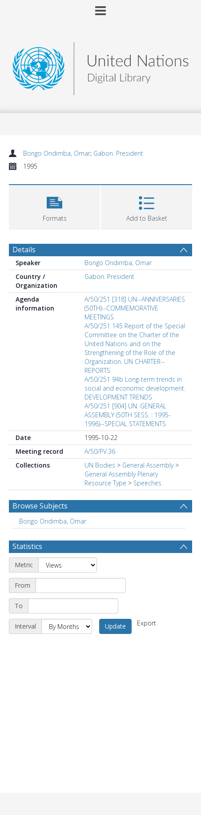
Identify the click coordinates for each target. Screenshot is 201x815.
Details (24, 249)
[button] (54, 206)
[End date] (73, 605)
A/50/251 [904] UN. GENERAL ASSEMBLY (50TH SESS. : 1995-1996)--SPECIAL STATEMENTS (127, 415)
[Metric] (67, 565)
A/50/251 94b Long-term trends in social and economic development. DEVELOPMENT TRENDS (134, 388)
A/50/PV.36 (99, 451)
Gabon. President (118, 153)
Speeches (147, 483)
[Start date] (81, 585)
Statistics (27, 546)
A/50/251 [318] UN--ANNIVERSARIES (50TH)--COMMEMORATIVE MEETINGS (134, 308)
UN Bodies (99, 465)
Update (115, 626)
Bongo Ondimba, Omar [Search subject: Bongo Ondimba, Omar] (52, 521)
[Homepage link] (101, 66)
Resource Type (105, 483)
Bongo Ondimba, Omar (56, 153)
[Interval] (66, 626)
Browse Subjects (40, 506)
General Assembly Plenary (121, 474)
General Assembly (147, 465)
